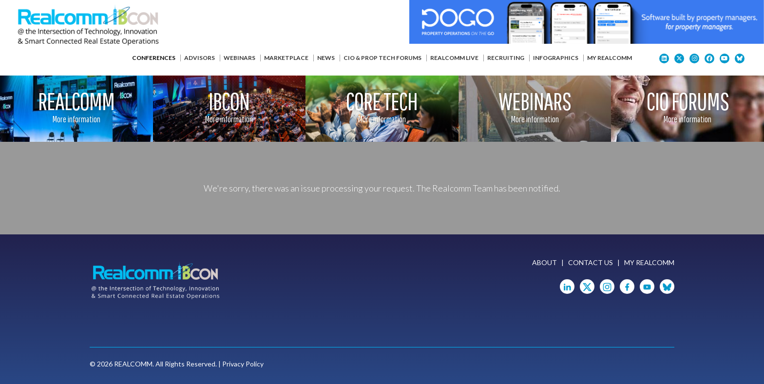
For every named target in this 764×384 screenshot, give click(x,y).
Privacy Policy (243, 364)
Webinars (239, 57)
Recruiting (505, 57)
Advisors (199, 57)
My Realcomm (609, 57)
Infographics (555, 57)
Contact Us (590, 262)
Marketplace (286, 57)
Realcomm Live (454, 57)
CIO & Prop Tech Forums (382, 57)
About (544, 262)
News (326, 57)
